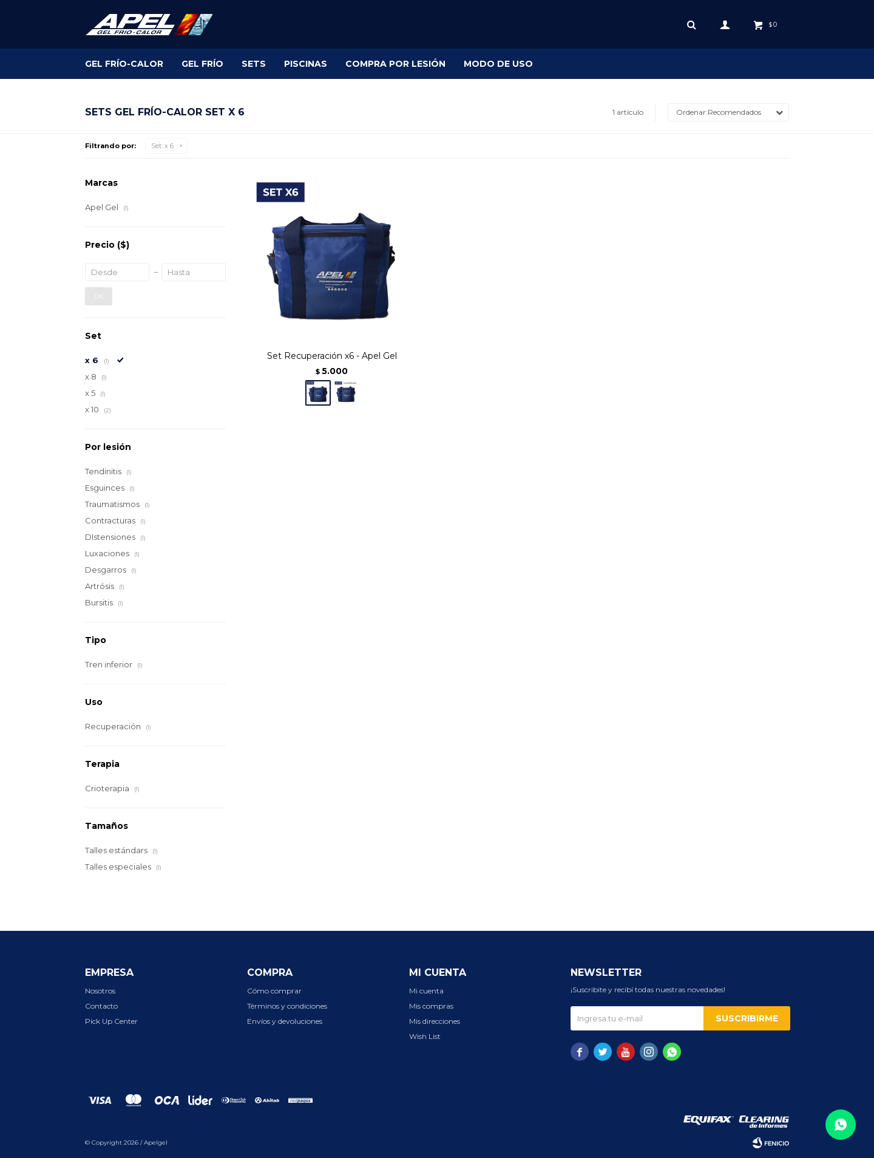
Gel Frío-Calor (124, 63)
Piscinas (305, 63)
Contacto (101, 1005)
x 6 (162, 145)
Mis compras (431, 1005)
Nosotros (100, 990)
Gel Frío (202, 63)
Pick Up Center (111, 1021)
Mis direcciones (434, 1021)
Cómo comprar (274, 990)
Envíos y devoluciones (284, 1021)
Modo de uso (498, 63)
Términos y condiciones (287, 1005)
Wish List (425, 1036)
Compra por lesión (395, 63)
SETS (254, 63)
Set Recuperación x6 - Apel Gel (332, 355)
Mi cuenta (426, 990)
